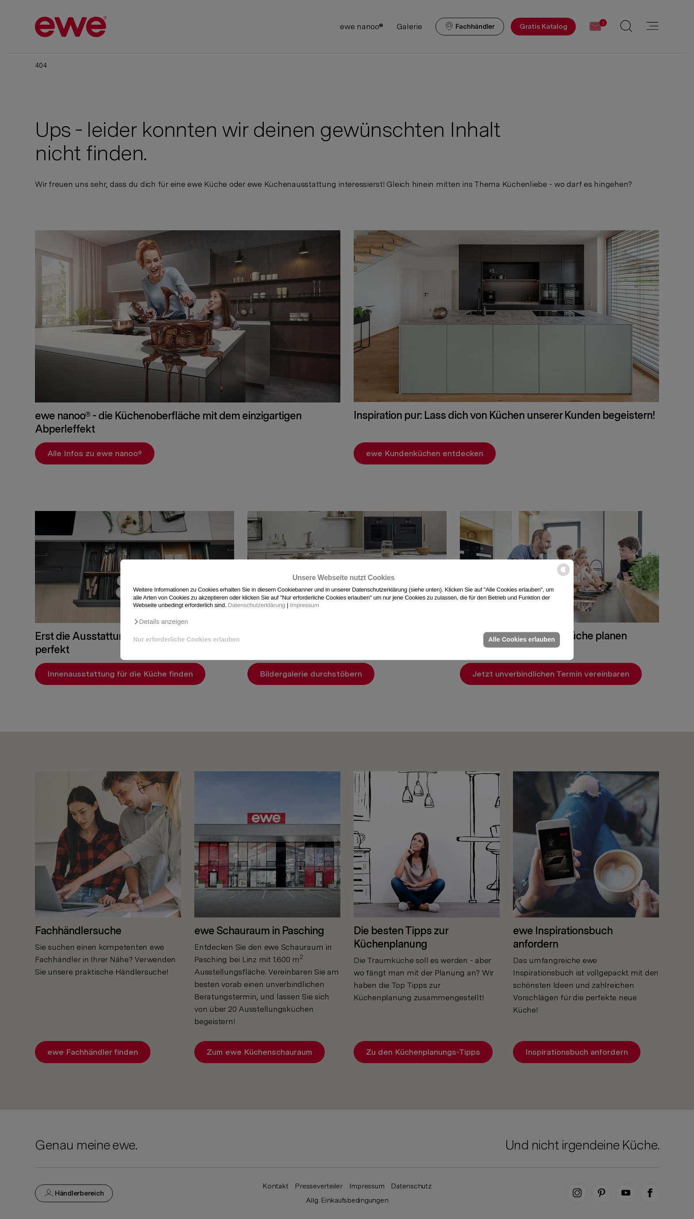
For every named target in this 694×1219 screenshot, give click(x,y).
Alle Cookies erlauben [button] (521, 639)
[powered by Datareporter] (563, 575)
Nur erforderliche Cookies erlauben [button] (186, 639)
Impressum (304, 605)
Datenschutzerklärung (256, 605)
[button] (160, 621)
